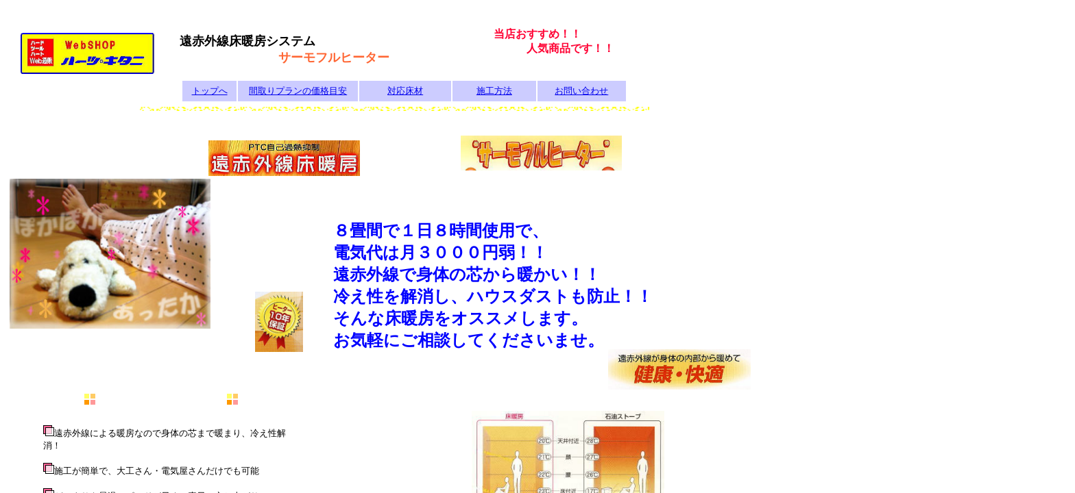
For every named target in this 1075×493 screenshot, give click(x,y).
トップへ (210, 91)
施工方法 (494, 91)
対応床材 (405, 91)
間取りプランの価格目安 (298, 91)
